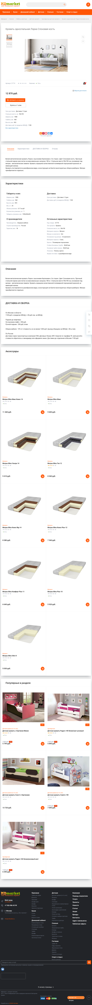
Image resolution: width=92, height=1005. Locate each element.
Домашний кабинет (28, 12)
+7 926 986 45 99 (11, 905)
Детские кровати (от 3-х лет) (10, 728)
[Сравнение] (89, 326)
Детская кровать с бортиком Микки (15, 731)
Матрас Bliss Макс (54, 399)
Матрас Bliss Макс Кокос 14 (12, 399)
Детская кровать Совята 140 (58, 795)
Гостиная (60, 12)
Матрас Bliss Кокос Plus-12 (57, 527)
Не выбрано (9, 902)
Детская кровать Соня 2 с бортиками (16, 795)
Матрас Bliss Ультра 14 (10, 463)
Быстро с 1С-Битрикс (73, 998)
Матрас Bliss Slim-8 (9, 656)
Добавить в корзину (15, 100)
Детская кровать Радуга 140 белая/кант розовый (66, 731)
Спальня (50, 12)
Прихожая (6, 12)
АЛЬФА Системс (13, 1003)
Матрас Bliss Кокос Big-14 (11, 527)
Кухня (15, 12)
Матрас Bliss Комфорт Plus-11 (13, 592)
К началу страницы (46, 987)
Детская (41, 12)
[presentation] (13, 976)
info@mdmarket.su (10, 919)
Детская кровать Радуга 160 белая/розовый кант (20, 859)
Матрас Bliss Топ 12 (55, 463)
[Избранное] (89, 320)
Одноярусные (51, 728)
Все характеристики (12, 128)
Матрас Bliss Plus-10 (55, 592)
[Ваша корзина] (89, 314)
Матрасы (4, 397)
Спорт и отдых (71, 12)
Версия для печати (80, 90)
